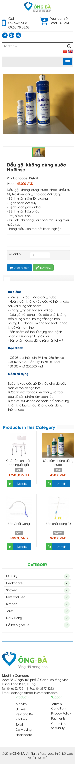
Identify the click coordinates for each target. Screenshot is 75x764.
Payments (58, 718)
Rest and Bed (15, 597)
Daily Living (14, 618)
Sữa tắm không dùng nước (58, 462)
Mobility (11, 576)
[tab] (7, 279)
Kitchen (11, 604)
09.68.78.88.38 (19, 27)
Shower (11, 590)
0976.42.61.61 (18, 22)
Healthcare (14, 583)
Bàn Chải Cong (19, 523)
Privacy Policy (61, 713)
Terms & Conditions (59, 706)
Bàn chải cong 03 (58, 523)
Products (22, 697)
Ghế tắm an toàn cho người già (18, 462)
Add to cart (19, 268)
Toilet (9, 611)
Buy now (43, 268)
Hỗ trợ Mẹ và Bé (18, 625)
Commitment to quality (60, 725)
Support (56, 697)
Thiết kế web (64, 753)
